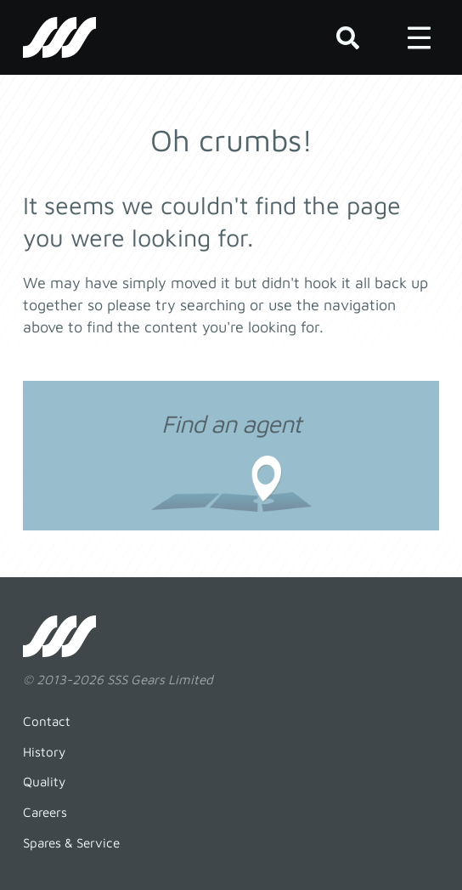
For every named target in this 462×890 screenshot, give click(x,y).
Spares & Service (71, 842)
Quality (44, 781)
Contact (46, 720)
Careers (45, 811)
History (44, 751)
